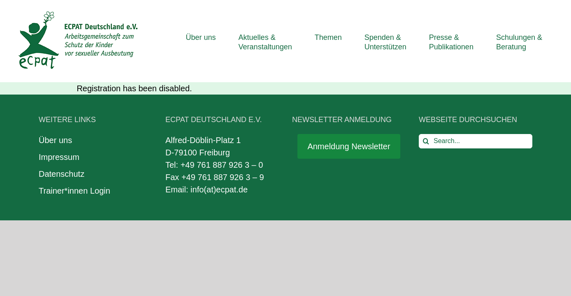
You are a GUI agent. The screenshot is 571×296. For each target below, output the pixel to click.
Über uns (55, 140)
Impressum (59, 157)
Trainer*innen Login (74, 190)
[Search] (426, 141)
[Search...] (475, 141)
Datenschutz (61, 173)
